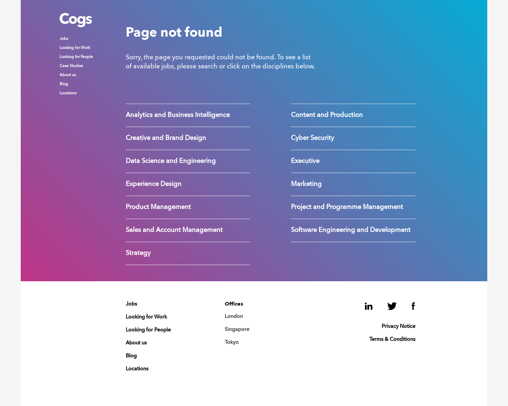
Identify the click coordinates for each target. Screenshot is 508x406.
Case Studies (71, 66)
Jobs (64, 39)
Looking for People (76, 57)
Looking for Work (75, 48)
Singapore (237, 329)
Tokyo (232, 342)
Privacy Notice (398, 326)
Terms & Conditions (392, 339)
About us (68, 75)
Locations (68, 93)
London (234, 316)
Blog (64, 84)
